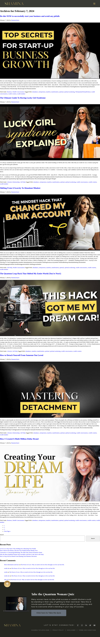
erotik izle (7, 568)
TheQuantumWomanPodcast (83, 92)
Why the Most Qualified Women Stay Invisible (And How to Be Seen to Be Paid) (22, 554)
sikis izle (6, 579)
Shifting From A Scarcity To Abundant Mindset (20, 188)
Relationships (16, 182)
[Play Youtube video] (50, 51)
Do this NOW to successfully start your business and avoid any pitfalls (30, 16)
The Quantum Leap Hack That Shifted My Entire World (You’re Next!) (30, 273)
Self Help (23, 182)
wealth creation (12, 94)
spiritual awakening (69, 92)
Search (2, 534)
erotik (5, 572)
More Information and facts (11, 564)
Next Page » (7, 531)
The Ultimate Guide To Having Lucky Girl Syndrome (23, 98)
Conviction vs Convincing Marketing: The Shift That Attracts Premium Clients (21, 552)
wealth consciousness (82, 182)
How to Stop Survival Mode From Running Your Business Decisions (18, 556)
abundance (35, 92)
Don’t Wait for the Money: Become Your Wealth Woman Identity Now (19, 550)
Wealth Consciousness (18, 92)
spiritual (61, 92)
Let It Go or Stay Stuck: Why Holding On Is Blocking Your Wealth (18, 548)
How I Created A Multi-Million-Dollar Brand (19, 439)
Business (9, 92)
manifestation (55, 92)
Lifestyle (9, 182)
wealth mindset (21, 94)
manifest (48, 92)
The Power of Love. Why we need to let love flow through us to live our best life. (42, 564)
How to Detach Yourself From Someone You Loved (21, 355)
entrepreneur (42, 92)
